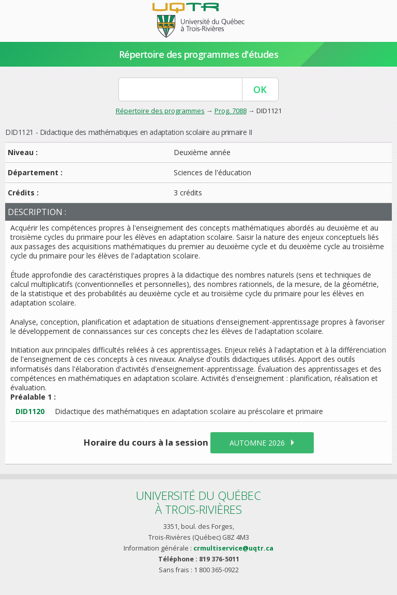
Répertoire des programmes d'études (199, 54)
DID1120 (30, 411)
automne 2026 (257, 443)
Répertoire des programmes (160, 110)
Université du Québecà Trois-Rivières (198, 502)
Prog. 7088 (231, 110)
